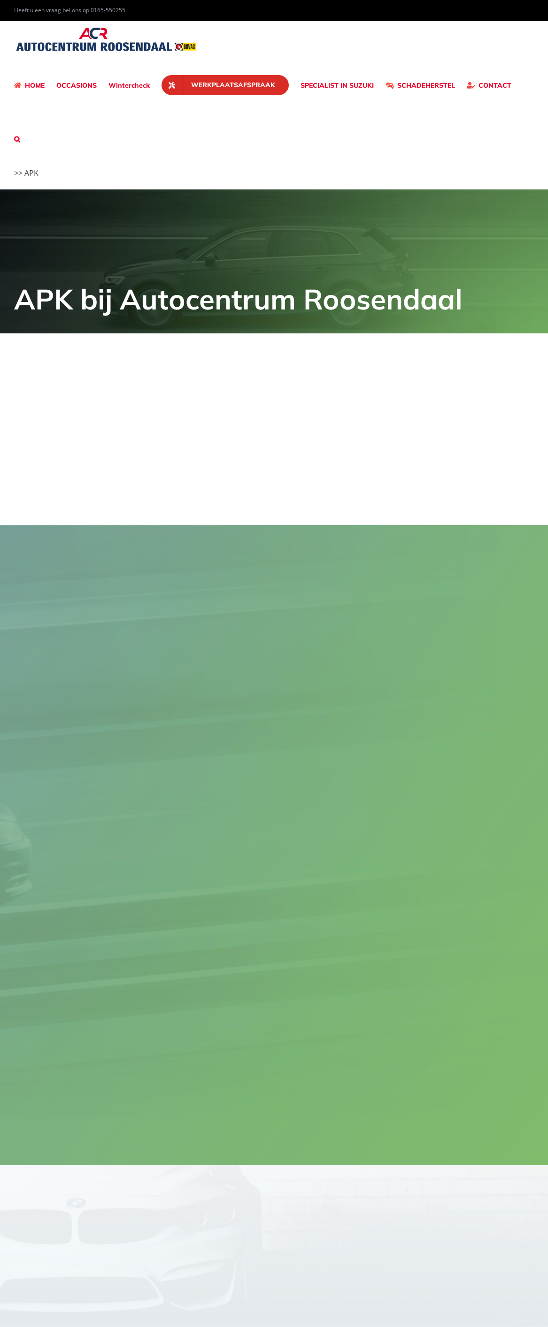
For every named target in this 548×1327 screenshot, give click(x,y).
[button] (17, 139)
